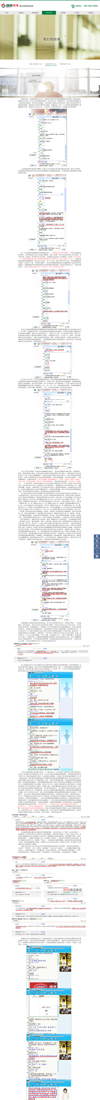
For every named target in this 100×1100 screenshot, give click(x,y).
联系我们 (91, 12)
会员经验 (63, 12)
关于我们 (77, 12)
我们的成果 (35, 12)
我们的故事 (49, 12)
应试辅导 (21, 12)
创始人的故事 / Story (35, 64)
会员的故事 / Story (50, 64)
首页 (7, 12)
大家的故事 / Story (65, 64)
